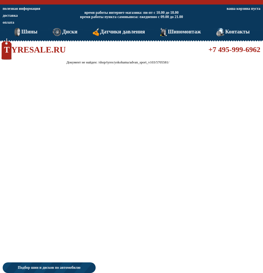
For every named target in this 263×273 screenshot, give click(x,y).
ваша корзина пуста (243, 9)
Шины (25, 31)
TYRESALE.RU (35, 49)
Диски (64, 31)
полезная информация (21, 9)
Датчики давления (118, 31)
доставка (10, 16)
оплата (8, 22)
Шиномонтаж (180, 31)
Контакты (232, 31)
